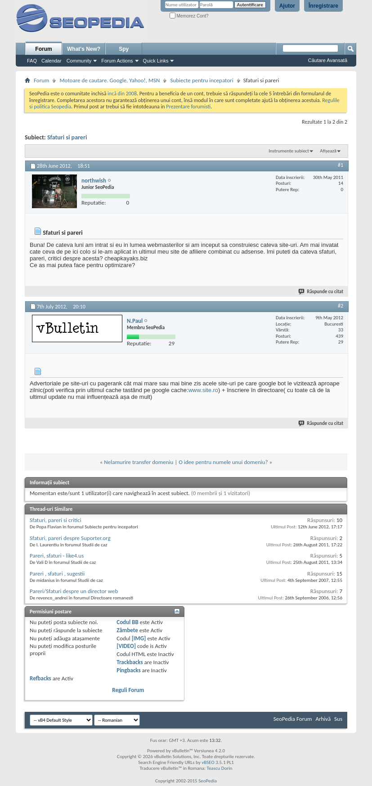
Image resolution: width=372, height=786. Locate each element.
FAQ (32, 60)
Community (79, 60)
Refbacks (40, 678)
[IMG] (139, 638)
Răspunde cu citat (321, 292)
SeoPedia (207, 781)
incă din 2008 (122, 93)
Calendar (51, 60)
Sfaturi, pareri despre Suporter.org (70, 538)
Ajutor (287, 6)
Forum (43, 49)
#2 (340, 306)
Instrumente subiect (289, 151)
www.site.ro (203, 390)
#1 (340, 165)
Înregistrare (323, 6)
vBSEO (208, 762)
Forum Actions (117, 60)
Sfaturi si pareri (67, 137)
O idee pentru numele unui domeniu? (223, 462)
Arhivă (323, 718)
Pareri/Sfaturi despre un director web (74, 591)
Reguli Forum (128, 690)
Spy (124, 49)
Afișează (328, 151)
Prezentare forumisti (188, 106)
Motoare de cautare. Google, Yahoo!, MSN (109, 80)
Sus (338, 718)
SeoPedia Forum (292, 718)
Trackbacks (130, 662)
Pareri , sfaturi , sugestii (57, 573)
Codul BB (128, 622)
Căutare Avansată (327, 60)
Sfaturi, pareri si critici (55, 520)
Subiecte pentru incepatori (201, 80)
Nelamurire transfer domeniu (138, 462)
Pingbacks (128, 670)
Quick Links (156, 60)
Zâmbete (127, 630)
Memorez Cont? (189, 15)
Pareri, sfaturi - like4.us (57, 555)
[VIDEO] (126, 646)
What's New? (83, 49)
